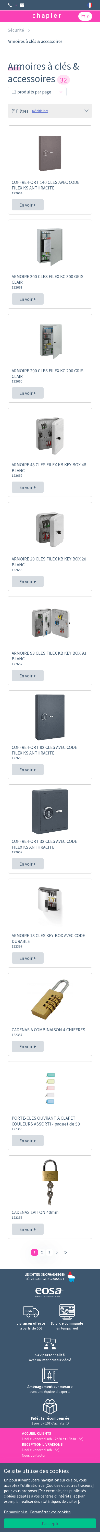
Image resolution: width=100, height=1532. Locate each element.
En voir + (27, 205)
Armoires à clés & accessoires (35, 41)
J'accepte (50, 1523)
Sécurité (16, 30)
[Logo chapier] (46, 16)
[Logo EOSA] (50, 1293)
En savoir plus (16, 1511)
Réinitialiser (40, 111)
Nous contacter (34, 1455)
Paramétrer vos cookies (50, 1511)
